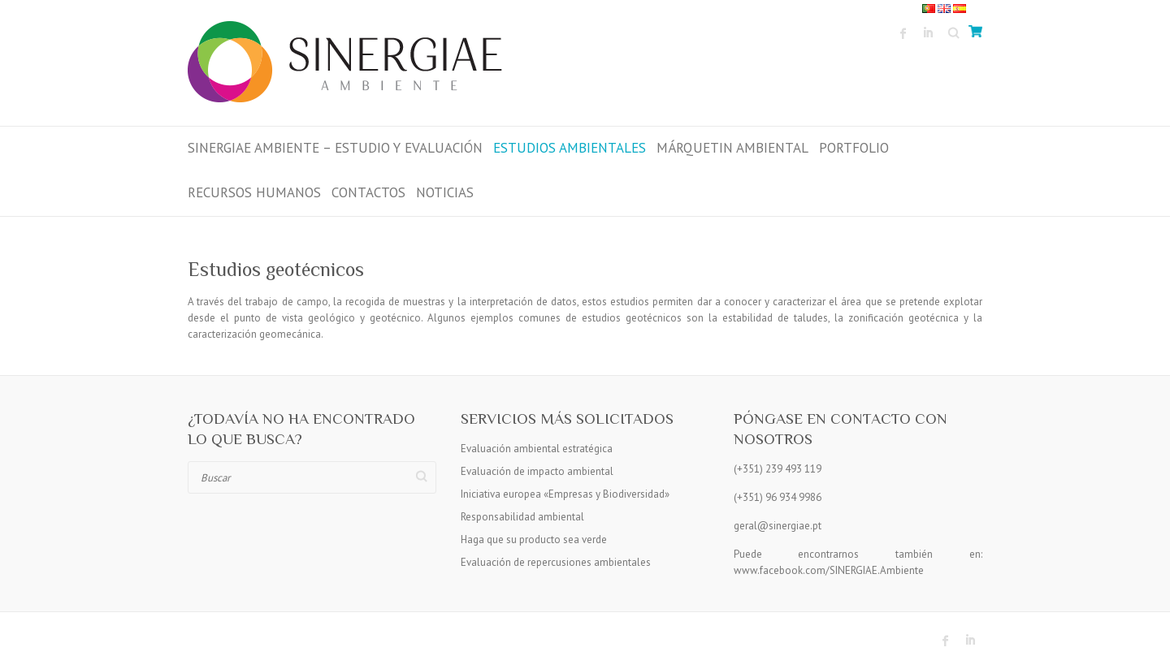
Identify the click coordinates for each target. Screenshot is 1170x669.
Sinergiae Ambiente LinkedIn (928, 33)
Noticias (445, 192)
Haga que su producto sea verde (534, 539)
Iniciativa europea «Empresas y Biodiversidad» (565, 494)
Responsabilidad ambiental (522, 517)
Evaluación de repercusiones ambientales (556, 562)
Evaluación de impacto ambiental (537, 471)
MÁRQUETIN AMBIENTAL (732, 148)
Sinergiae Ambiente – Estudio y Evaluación (335, 148)
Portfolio (854, 148)
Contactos (368, 192)
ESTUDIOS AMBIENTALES (569, 148)
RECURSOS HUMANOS (254, 192)
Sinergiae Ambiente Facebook (903, 33)
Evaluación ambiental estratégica (537, 448)
